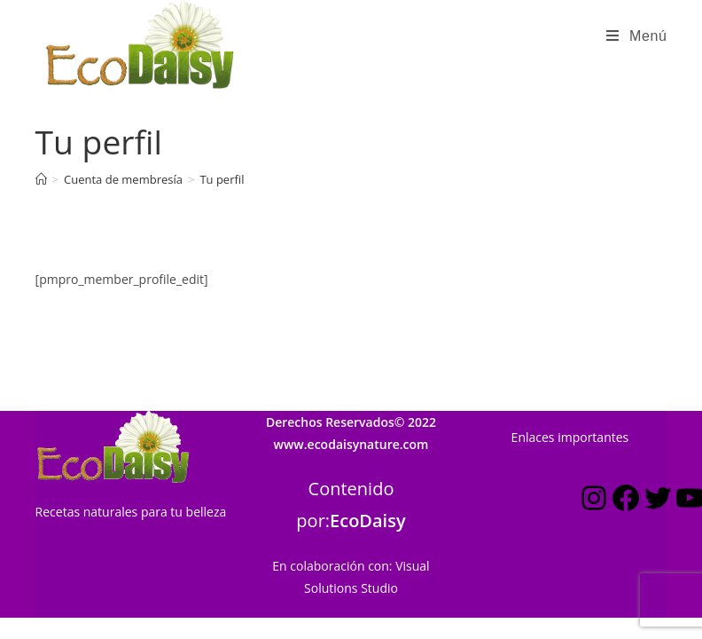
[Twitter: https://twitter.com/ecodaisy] (658, 460)
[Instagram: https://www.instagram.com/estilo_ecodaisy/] (594, 460)
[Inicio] (41, 179)
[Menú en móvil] (636, 36)
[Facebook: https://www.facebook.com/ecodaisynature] (626, 460)
